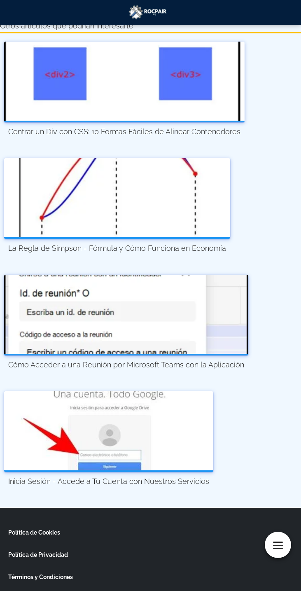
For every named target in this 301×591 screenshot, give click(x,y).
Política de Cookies (34, 532)
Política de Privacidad (38, 554)
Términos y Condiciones (40, 577)
